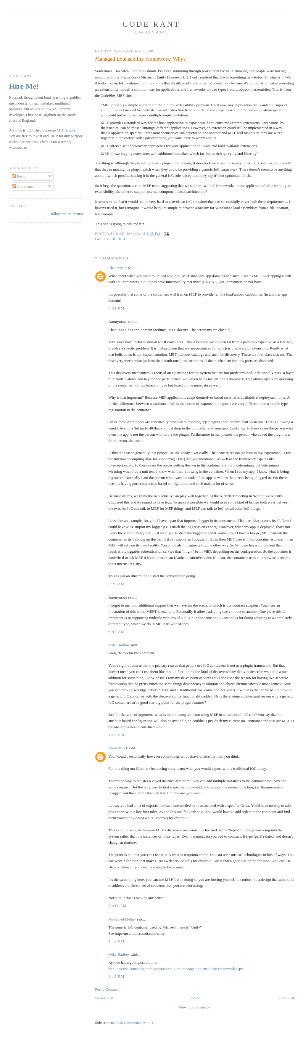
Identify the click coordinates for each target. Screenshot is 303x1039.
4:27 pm (116, 734)
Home (195, 998)
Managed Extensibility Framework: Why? (140, 59)
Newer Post (104, 998)
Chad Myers (117, 267)
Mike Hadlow (119, 645)
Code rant (151, 24)
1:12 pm (116, 941)
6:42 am (116, 631)
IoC (113, 239)
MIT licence (66, 130)
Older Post (286, 998)
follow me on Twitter (67, 213)
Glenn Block (118, 748)
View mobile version (194, 1007)
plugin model (114, 110)
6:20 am (116, 584)
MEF (230, 71)
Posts (18, 176)
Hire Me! (24, 86)
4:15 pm (116, 976)
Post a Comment (107, 989)
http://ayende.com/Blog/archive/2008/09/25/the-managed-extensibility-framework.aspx (175, 968)
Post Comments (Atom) (134, 1022)
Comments (23, 186)
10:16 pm (117, 905)
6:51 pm (116, 308)
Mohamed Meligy (122, 919)
